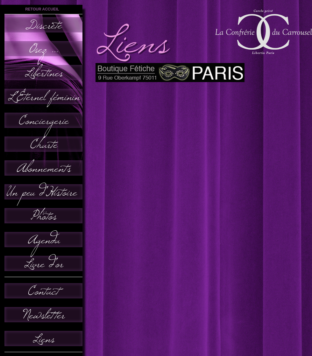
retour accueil (42, 9)
